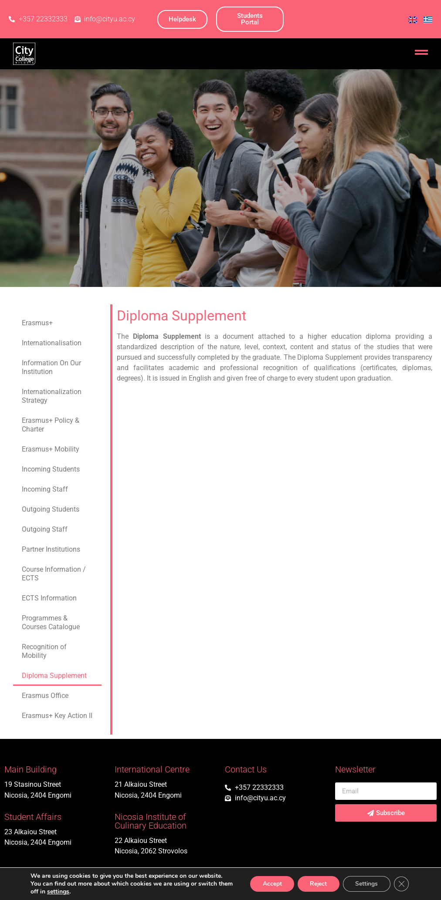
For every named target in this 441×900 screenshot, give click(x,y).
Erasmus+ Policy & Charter (50, 424)
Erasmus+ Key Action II (57, 715)
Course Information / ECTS (54, 573)
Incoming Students (51, 469)
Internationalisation (51, 343)
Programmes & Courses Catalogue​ (51, 622)
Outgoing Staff (45, 529)
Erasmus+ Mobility (50, 449)
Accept (267, 884)
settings (74, 892)
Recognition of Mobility (44, 651)
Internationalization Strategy (51, 396)
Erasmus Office (45, 695)
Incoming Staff (45, 489)
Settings (365, 884)
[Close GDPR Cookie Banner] (401, 884)
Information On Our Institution (51, 367)
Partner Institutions (51, 549)
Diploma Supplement (54, 675)
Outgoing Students (50, 509)
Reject (315, 884)
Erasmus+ (37, 323)
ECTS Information (49, 598)
